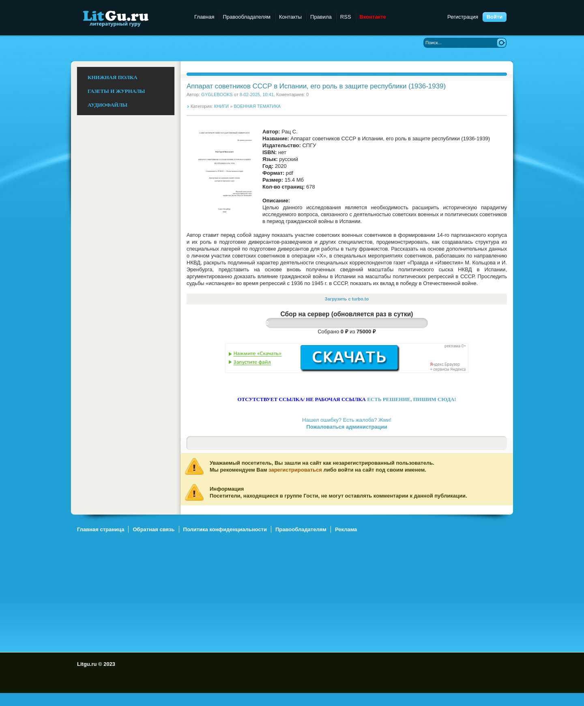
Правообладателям (246, 17)
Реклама (346, 529)
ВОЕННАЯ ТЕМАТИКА (257, 106)
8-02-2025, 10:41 (257, 94)
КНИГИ (221, 106)
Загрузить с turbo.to (347, 298)
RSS (345, 17)
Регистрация (462, 17)
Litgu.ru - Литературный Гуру (131, 18)
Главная (204, 17)
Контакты (290, 17)
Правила (321, 17)
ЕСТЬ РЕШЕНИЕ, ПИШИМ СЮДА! (411, 399)
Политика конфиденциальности (225, 529)
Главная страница (100, 529)
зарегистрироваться (295, 470)
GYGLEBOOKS (216, 94)
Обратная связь (153, 529)
